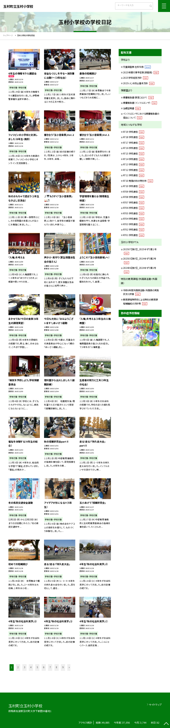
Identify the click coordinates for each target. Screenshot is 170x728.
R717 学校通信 (133, 142)
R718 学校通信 (133, 137)
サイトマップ (155, 704)
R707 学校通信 (133, 202)
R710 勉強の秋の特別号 (138, 180)
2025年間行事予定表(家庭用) (141, 72)
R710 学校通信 (133, 186)
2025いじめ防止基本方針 (138, 83)
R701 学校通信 (133, 235)
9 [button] (63, 667)
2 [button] (18, 667)
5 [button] (37, 667)
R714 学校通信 (133, 159)
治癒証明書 (132, 108)
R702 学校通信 (133, 229)
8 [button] (56, 667)
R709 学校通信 (133, 191)
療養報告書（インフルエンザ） (140, 102)
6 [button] (43, 667)
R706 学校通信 (133, 207)
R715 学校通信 (133, 153)
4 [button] (30, 667)
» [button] (69, 667)
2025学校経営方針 (135, 77)
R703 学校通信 (133, 224)
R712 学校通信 (133, 170)
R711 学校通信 (133, 175)
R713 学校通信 (133, 164)
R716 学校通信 (133, 148)
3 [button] (24, 667)
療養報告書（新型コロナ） (138, 97)
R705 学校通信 (133, 213)
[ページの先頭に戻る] (166, 724)
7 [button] (50, 667)
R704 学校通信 (133, 218)
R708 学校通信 (133, 197)
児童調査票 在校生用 (137, 66)
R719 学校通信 (133, 131)
